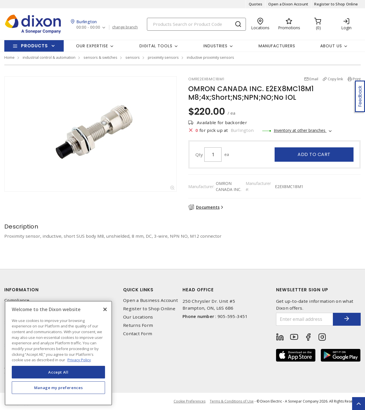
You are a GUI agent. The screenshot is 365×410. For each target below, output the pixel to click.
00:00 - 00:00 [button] (88, 27)
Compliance (17, 300)
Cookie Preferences (189, 401)
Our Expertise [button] (92, 46)
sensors (132, 57)
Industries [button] (215, 46)
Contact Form (137, 333)
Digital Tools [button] (155, 46)
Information (21, 290)
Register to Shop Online (336, 4)
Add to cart (314, 154)
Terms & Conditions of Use (232, 401)
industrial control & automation (49, 57)
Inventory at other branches (300, 130)
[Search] (196, 24)
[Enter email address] (304, 319)
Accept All (58, 372)
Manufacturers (277, 46)
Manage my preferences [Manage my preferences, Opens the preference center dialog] (58, 387)
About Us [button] (331, 46)
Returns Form (138, 325)
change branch (125, 27)
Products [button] (34, 46)
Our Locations (138, 317)
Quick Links (138, 290)
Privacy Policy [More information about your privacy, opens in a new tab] (79, 359)
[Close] (105, 309)
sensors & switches (100, 57)
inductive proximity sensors (210, 57)
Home (9, 57)
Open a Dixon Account (288, 4)
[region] (58, 353)
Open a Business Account (150, 300)
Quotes (256, 4)
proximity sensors (163, 57)
